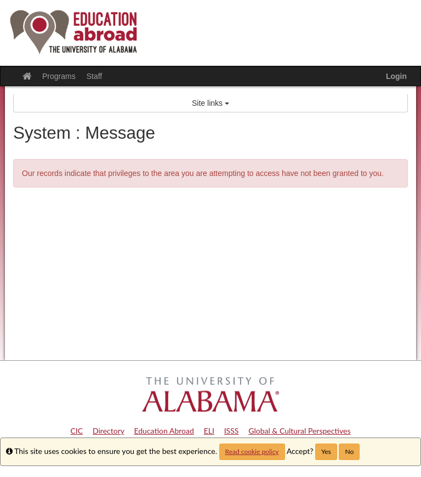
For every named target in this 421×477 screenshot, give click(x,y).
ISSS (231, 430)
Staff (95, 76)
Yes (326, 451)
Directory (108, 430)
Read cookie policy (252, 451)
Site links (210, 103)
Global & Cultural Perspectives (299, 430)
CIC (77, 430)
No (349, 451)
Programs (59, 76)
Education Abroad (164, 430)
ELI (209, 430)
